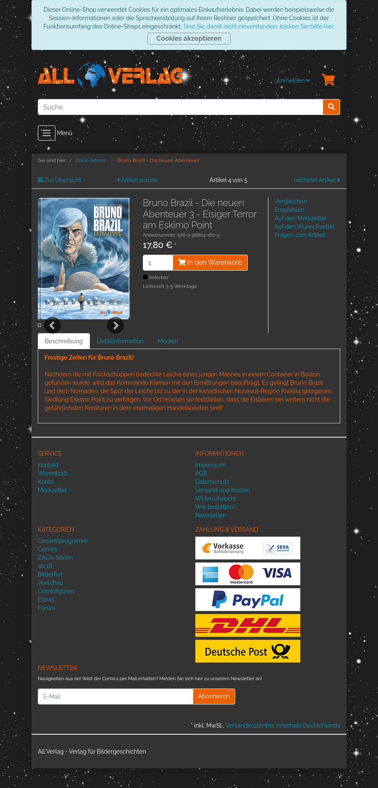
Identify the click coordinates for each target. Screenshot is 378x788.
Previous (52, 335)
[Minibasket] (328, 80)
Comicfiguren (56, 611)
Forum (46, 627)
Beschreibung (64, 361)
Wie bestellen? (215, 527)
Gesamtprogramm (63, 560)
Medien (168, 361)
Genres (47, 569)
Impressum (210, 485)
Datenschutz (212, 501)
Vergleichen (291, 201)
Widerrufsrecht (215, 518)
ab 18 (45, 585)
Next (115, 335)
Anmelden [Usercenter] (293, 80)
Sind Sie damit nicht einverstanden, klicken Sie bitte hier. (258, 26)
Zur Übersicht (59, 180)
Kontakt (48, 485)
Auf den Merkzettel (300, 218)
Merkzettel (52, 510)
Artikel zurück (137, 180)
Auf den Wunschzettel (305, 226)
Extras (46, 619)
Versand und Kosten (222, 510)
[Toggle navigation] (46, 133)
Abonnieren (214, 716)
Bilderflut (50, 594)
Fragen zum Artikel (300, 235)
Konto (46, 501)
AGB (201, 493)
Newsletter (210, 535)
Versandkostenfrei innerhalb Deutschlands (283, 745)
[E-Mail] (115, 716)
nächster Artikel (317, 180)
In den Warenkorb (210, 262)
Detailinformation (120, 361)
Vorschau (50, 602)
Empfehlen (289, 209)
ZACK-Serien (55, 577)
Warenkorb (53, 493)
